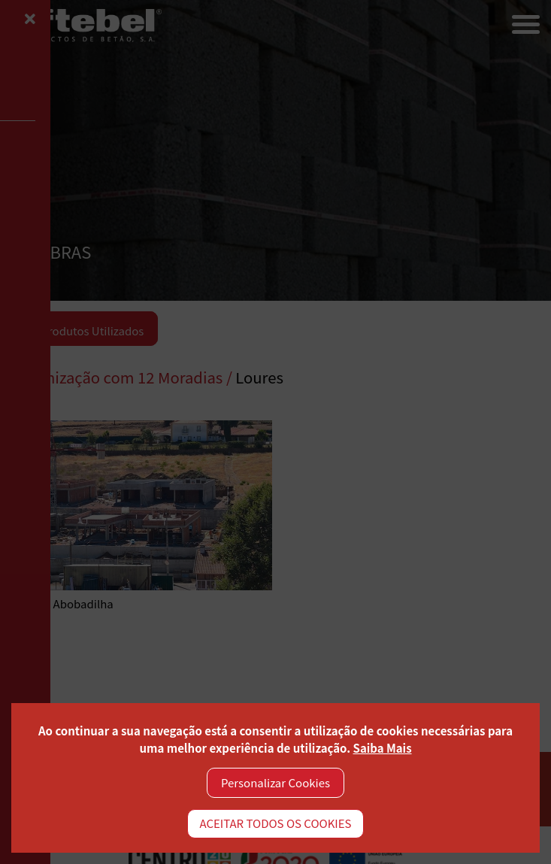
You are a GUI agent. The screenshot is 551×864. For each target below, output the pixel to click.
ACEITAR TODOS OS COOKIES (275, 823)
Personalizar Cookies (275, 782)
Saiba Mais (382, 748)
